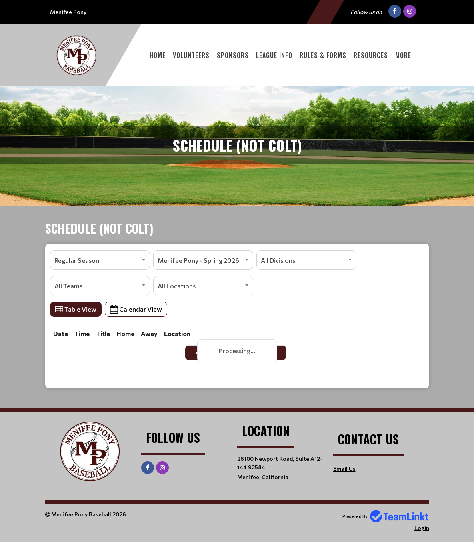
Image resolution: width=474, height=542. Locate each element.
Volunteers (191, 55)
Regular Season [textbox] (76, 260)
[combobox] (100, 260)
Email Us (344, 468)
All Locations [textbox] (177, 286)
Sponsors (233, 55)
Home (158, 55)
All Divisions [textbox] (278, 260)
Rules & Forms (323, 55)
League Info (274, 55)
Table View (75, 309)
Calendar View (136, 309)
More (403, 55)
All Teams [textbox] (68, 286)
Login (421, 527)
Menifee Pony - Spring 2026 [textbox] (198, 260)
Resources (371, 55)
